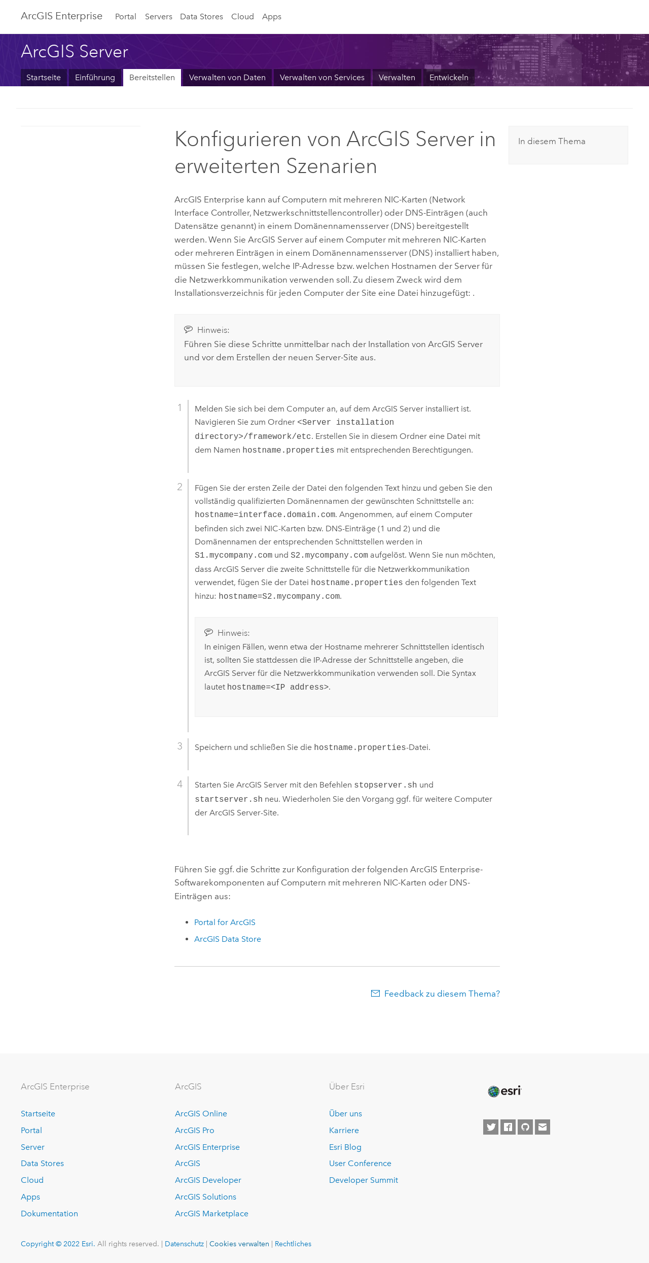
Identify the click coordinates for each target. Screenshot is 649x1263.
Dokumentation (49, 1212)
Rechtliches (293, 1243)
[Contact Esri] (542, 1126)
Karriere (344, 1129)
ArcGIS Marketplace (211, 1212)
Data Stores (201, 16)
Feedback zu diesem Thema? (442, 992)
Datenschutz (184, 1243)
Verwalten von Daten (227, 77)
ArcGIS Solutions (205, 1196)
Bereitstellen (152, 77)
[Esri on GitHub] (525, 1126)
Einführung (95, 77)
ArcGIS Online (201, 1112)
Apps (271, 16)
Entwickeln (448, 77)
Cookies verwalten (239, 1243)
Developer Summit (363, 1179)
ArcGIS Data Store (227, 938)
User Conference (360, 1162)
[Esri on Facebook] (508, 1126)
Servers (158, 16)
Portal (125, 16)
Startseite (43, 77)
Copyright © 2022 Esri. (58, 1243)
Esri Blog (345, 1146)
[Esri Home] (504, 1090)
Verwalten (397, 77)
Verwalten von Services (322, 77)
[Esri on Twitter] (490, 1126)
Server (33, 1146)
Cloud (242, 16)
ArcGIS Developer (208, 1179)
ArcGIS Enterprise (61, 16)
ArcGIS (187, 1162)
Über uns (345, 1112)
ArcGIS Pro (194, 1129)
